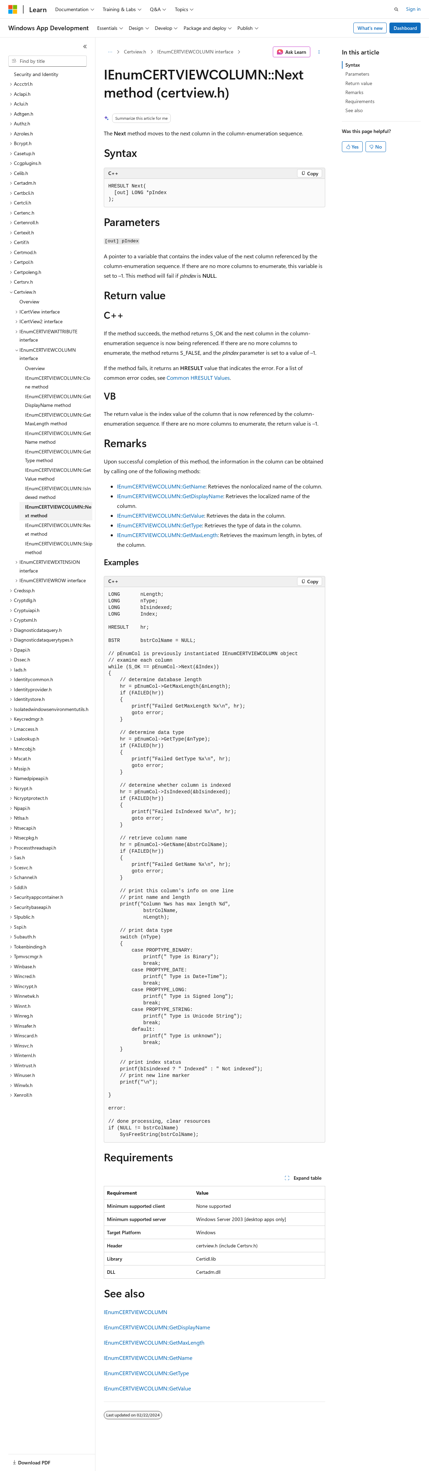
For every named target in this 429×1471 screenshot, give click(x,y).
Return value (358, 83)
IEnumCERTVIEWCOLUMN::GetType (159, 525)
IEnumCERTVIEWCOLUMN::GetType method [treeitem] (58, 455)
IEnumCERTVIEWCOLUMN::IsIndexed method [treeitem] (58, 492)
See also (354, 110)
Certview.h (135, 51)
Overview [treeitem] (29, 301)
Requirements (360, 101)
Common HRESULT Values (198, 377)
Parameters (357, 73)
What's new (370, 28)
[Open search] (396, 9)
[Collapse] (85, 46)
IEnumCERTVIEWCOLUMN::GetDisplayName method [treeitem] (58, 400)
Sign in (413, 9)
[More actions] (319, 52)
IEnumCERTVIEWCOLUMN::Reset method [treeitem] (58, 529)
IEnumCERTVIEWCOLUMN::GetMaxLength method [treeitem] (58, 419)
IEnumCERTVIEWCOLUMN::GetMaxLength (167, 534)
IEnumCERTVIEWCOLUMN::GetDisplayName (170, 496)
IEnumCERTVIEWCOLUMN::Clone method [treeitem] (57, 382)
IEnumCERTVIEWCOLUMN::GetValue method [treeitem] (58, 474)
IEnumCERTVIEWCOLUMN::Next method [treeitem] (58, 511)
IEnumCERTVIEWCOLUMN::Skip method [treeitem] (58, 547)
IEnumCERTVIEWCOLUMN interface (195, 51)
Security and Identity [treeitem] (36, 74)
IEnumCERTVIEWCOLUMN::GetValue (160, 515)
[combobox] (47, 61)
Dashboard (405, 28)
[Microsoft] (12, 9)
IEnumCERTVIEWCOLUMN (135, 1311)
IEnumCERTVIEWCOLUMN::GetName (161, 486)
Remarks (354, 92)
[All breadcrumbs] (110, 52)
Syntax (352, 64)
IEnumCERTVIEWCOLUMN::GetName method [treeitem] (58, 437)
